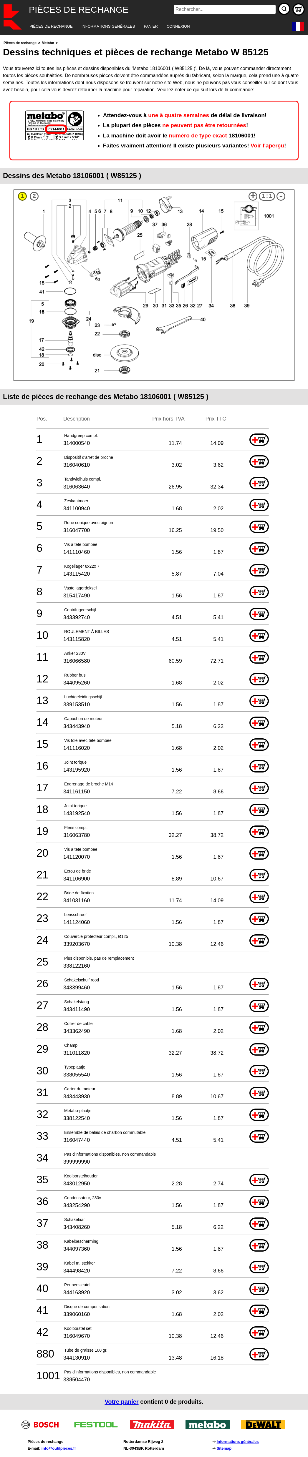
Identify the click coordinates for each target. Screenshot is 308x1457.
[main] (154, 724)
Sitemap (224, 1448)
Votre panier (121, 1401)
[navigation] (146, 26)
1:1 (267, 196)
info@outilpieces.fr (59, 1448)
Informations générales (238, 1441)
